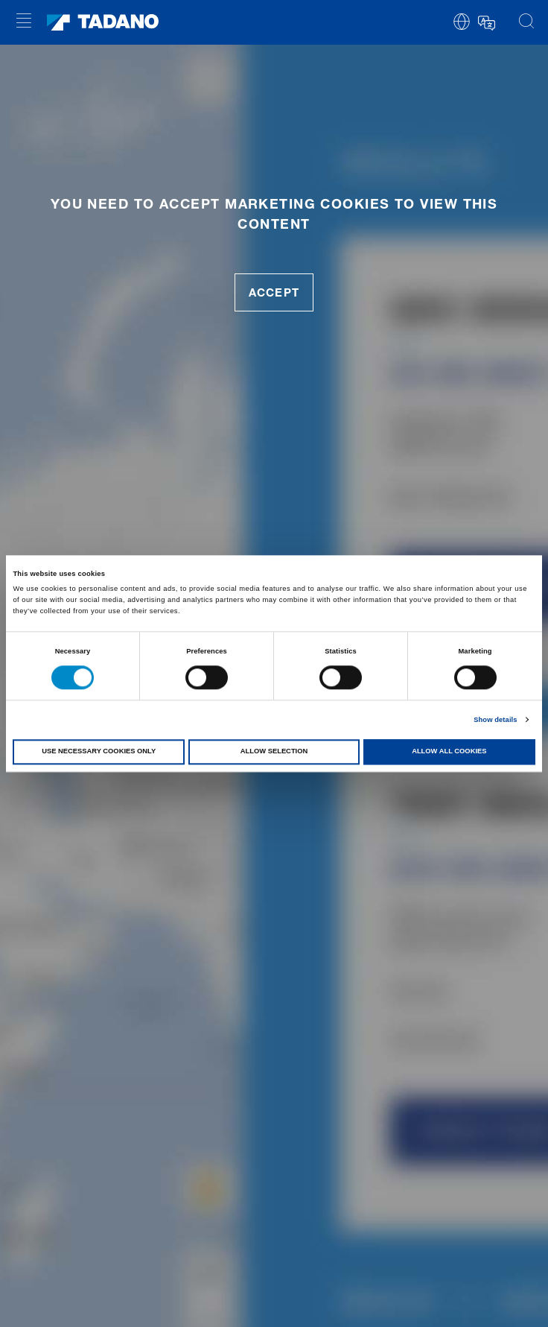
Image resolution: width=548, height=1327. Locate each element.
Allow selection (274, 752)
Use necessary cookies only (99, 752)
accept (274, 292)
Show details (495, 719)
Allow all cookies (449, 752)
